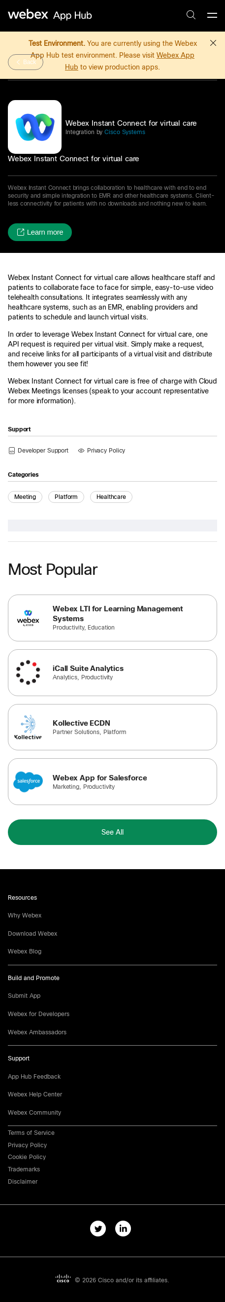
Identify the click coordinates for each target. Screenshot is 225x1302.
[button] (213, 41)
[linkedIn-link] (125, 1230)
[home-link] (51, 15)
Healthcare (111, 496)
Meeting (25, 496)
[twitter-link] (100, 1230)
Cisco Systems (123, 132)
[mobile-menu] (212, 16)
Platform (66, 496)
